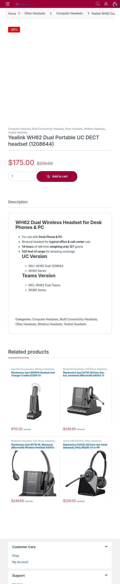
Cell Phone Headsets (96, 270)
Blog (15, 527)
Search (97, 4)
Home (12, 13)
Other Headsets (35, 13)
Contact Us (19, 492)
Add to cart (60, 78)
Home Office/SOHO (73, 342)
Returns (17, 521)
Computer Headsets (69, 13)
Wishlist (17, 486)
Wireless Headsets (94, 30)
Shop (15, 457)
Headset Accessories (22, 270)
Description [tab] (18, 104)
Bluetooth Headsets (73, 270)
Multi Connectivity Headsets (48, 30)
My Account (20, 463)
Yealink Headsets (17, 34)
